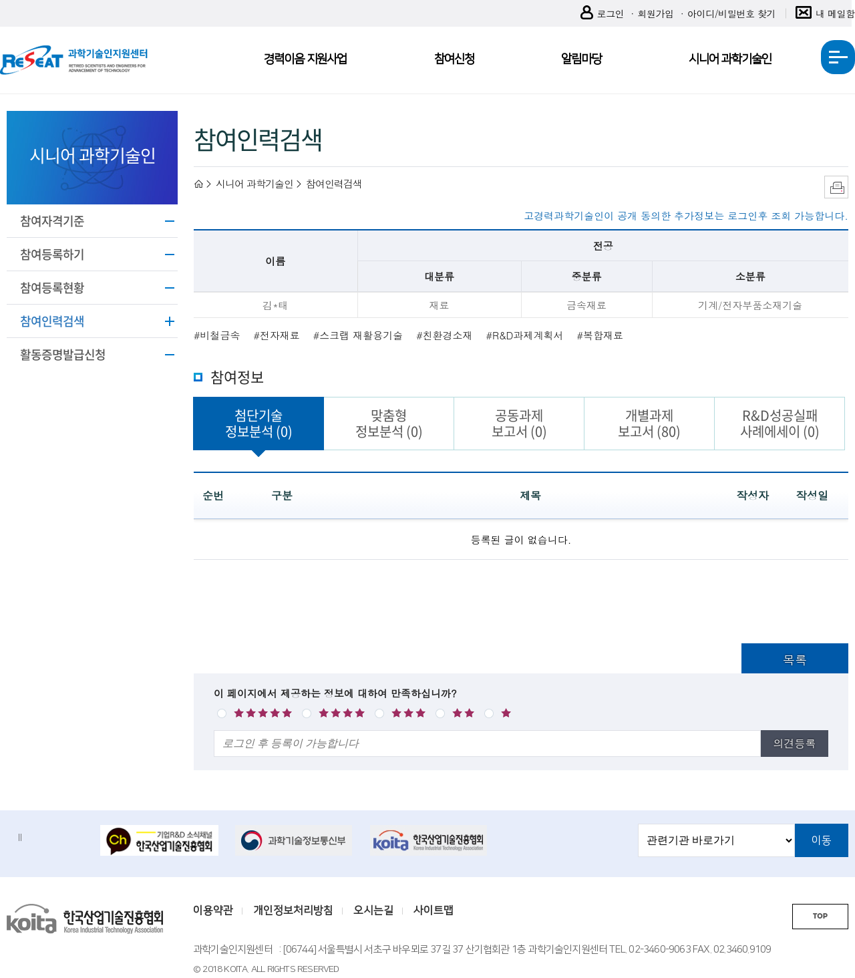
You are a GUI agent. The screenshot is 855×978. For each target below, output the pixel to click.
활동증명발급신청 (63, 354)
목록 (795, 659)
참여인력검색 (52, 321)
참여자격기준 (52, 221)
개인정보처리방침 (293, 911)
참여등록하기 (52, 254)
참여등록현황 (52, 288)
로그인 (602, 13)
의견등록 (794, 743)
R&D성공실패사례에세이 (780, 423)
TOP (820, 916)
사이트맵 (433, 911)
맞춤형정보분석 (389, 423)
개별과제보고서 (649, 423)
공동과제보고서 (519, 423)
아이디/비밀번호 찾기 (731, 13)
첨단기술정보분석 (259, 423)
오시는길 (373, 911)
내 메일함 (825, 13)
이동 (822, 840)
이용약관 (213, 911)
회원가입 (655, 13)
